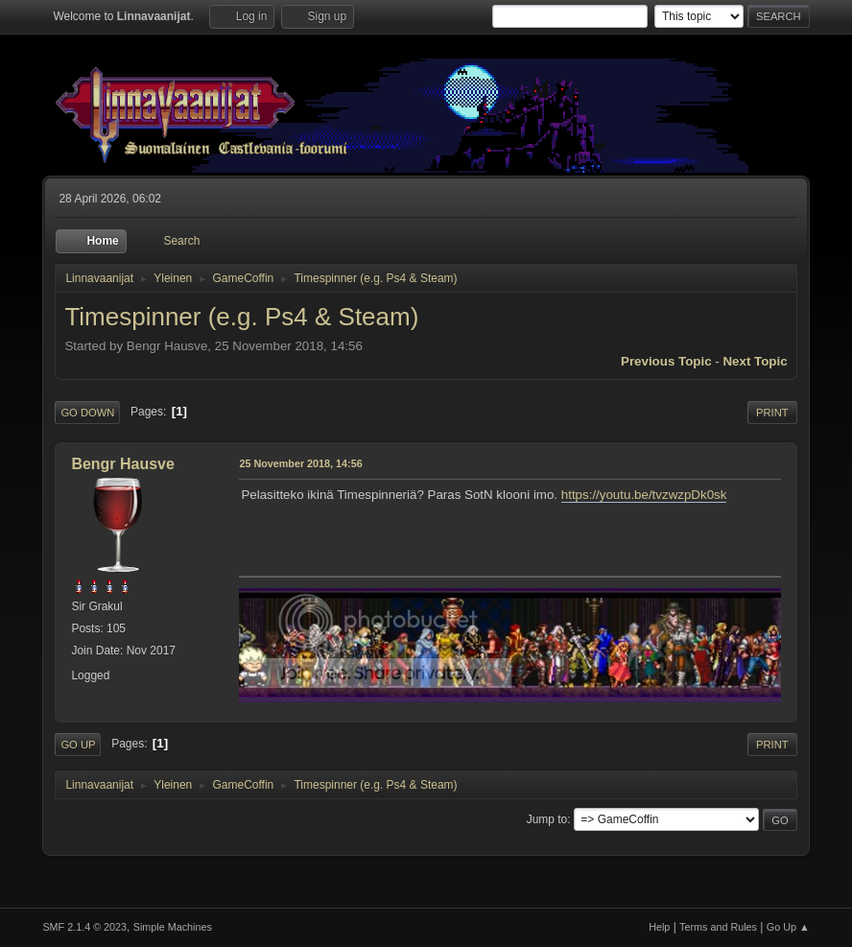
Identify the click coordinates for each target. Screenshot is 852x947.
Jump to (547, 819)
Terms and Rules (718, 927)
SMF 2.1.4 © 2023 (84, 927)
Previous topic (666, 361)
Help (659, 927)
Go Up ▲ (788, 927)
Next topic (754, 361)
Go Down (87, 412)
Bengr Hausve (123, 464)
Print (772, 412)
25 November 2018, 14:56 (300, 463)
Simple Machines (172, 927)
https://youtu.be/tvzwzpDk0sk (644, 494)
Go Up (77, 744)
